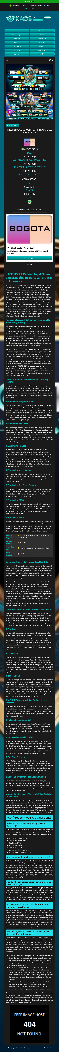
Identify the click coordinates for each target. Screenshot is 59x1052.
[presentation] (28, 264)
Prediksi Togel (16, 35)
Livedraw (42, 31)
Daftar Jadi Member (36, 5)
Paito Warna (17, 46)
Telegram (47, 5)
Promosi (42, 35)
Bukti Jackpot (42, 50)
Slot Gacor (17, 42)
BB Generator (42, 42)
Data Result (42, 38)
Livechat (29, 8)
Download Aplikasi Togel (18, 5)
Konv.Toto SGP (42, 46)
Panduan (42, 54)
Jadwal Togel (17, 38)
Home (17, 31)
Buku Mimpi (16, 50)
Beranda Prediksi (13, 125)
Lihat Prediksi (29, 258)
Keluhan (16, 54)
